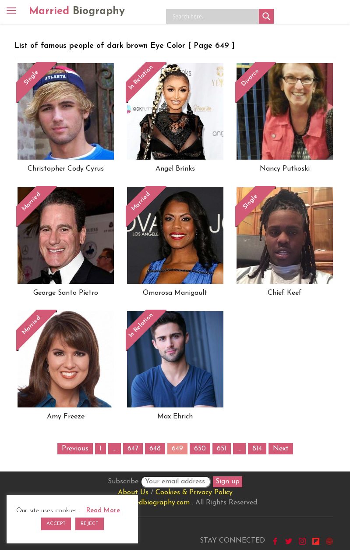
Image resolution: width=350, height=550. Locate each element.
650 (200, 448)
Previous (75, 448)
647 (132, 448)
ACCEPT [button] (56, 523)
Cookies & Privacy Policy (194, 492)
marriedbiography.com (154, 502)
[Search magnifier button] (266, 16)
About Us (133, 492)
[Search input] (215, 16)
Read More (103, 510)
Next (281, 448)
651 (221, 448)
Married (77, 11)
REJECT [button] (90, 523)
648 (155, 448)
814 (257, 448)
